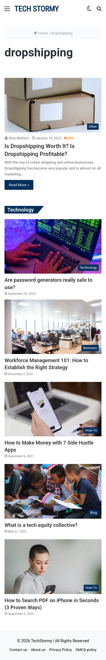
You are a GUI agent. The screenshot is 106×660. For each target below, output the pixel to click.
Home (41, 33)
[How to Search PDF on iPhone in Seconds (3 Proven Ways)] (53, 566)
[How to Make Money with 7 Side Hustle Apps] (53, 409)
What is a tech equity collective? (41, 525)
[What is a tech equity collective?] (53, 491)
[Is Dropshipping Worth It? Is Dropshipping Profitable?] (53, 105)
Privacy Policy (60, 650)
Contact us (18, 650)
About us (38, 650)
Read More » (19, 185)
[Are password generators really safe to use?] (53, 246)
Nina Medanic (19, 138)
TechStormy (41, 641)
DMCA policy (85, 650)
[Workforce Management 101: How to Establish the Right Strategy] (53, 327)
